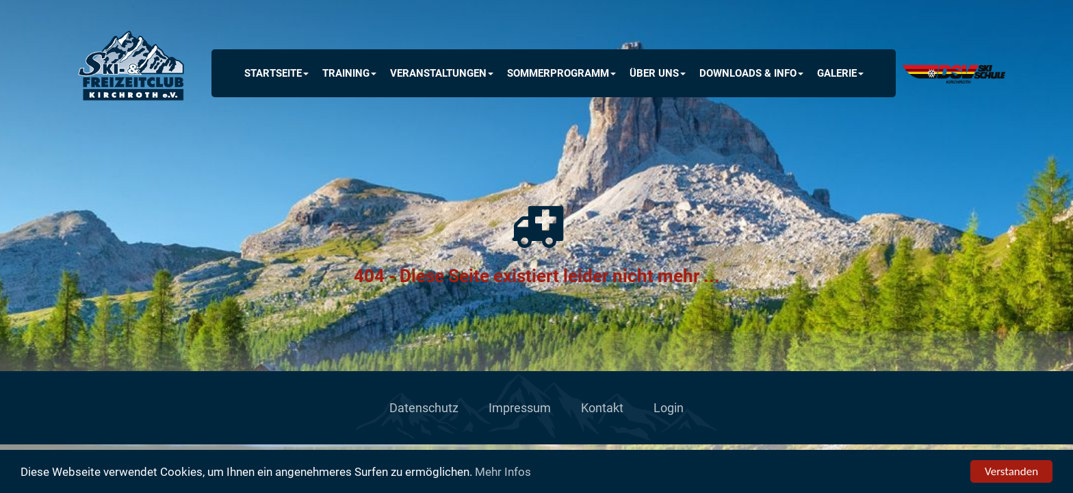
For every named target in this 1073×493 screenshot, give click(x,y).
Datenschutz (423, 408)
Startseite (276, 73)
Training (349, 73)
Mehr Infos (503, 472)
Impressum (520, 408)
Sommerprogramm (561, 73)
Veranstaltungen (441, 73)
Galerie (840, 73)
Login (669, 408)
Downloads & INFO (751, 73)
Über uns (658, 73)
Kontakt (602, 408)
